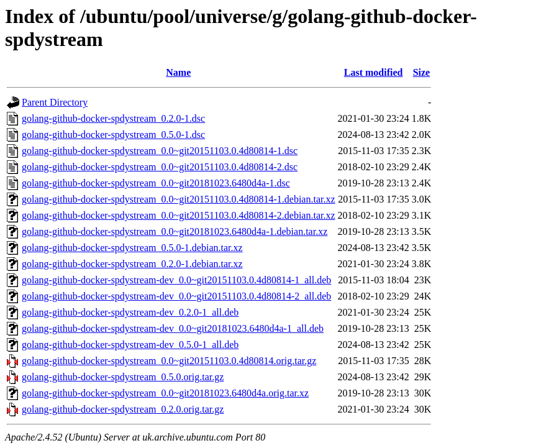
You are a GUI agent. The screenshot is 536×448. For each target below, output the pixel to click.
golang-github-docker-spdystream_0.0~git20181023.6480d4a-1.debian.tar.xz (174, 231)
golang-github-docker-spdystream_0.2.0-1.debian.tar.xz (132, 263)
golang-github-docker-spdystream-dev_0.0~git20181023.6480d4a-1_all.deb (173, 328)
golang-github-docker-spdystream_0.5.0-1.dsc (113, 134)
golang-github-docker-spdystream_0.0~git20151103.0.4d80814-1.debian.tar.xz (178, 199)
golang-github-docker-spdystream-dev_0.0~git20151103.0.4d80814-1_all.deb (176, 280)
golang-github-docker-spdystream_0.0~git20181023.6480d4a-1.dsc (156, 183)
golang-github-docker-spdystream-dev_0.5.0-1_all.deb (130, 344)
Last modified (373, 72)
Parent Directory (55, 102)
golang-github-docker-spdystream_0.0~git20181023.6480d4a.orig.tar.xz (165, 393)
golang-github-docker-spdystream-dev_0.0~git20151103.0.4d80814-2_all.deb (176, 296)
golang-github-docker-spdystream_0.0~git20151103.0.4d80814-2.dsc (160, 167)
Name (178, 72)
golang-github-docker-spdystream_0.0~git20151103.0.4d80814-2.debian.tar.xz (178, 215)
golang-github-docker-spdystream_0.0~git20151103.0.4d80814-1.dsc (160, 150)
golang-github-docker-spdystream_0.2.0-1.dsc (113, 118)
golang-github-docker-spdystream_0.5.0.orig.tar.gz (123, 377)
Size (421, 72)
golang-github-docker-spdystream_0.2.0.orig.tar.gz (123, 409)
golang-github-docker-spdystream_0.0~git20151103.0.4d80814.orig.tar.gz (169, 360)
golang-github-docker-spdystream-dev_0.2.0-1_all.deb (130, 312)
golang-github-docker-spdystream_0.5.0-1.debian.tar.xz (132, 247)
